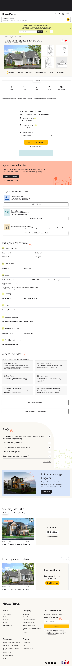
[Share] (62, 40)
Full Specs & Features (25, 72)
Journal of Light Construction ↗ (32, 629)
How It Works (27, 617)
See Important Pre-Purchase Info (35, 411)
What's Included (40, 72)
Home (6, 37)
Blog (4, 658)
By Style (5, 617)
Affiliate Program (8, 655)
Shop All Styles (52, 536)
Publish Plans (7, 653)
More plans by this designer (18, 513)
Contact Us (26, 642)
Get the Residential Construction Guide (36, 233)
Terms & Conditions (34, 28)
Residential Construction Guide (11, 649)
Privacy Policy (46, 28)
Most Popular (7, 614)
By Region (6, 620)
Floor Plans (63, 63)
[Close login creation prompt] (71, 29)
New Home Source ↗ (29, 622)
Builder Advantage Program (11, 642)
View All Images (62, 66)
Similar (5, 513)
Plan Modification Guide (10, 645)
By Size (5, 622)
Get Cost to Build (36, 218)
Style (11, 37)
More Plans (60, 72)
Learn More (46, 492)
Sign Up (56, 626)
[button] (70, 29)
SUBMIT (40, 32)
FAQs (51, 72)
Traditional (17, 37)
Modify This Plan (36, 204)
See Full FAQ (47, 462)
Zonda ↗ (25, 632)
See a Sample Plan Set (35, 402)
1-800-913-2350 (13, 180)
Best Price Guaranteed (41, 114)
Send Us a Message (11, 176)
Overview (11, 72)
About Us (26, 614)
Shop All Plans (7, 625)
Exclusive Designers (29, 620)
